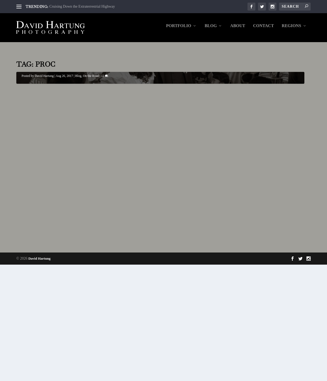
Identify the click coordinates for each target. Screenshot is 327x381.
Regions (291, 29)
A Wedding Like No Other (62, 221)
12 (104, 228)
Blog (211, 29)
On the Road (91, 228)
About (237, 29)
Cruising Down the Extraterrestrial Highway (82, 6)
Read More (36, 341)
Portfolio (178, 29)
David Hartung (44, 228)
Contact (263, 29)
